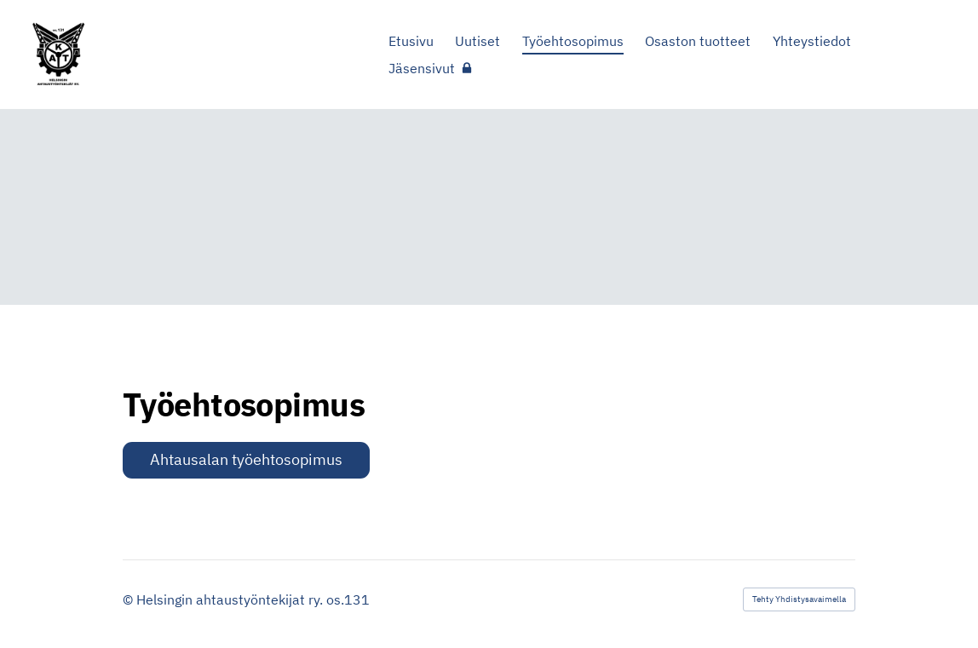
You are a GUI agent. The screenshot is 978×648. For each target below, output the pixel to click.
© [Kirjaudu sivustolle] (129, 599)
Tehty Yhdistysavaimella (799, 599)
